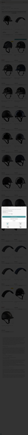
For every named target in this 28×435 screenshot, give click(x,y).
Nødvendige (8, 223)
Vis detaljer (14, 220)
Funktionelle (8, 227)
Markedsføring (20, 223)
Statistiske (20, 227)
